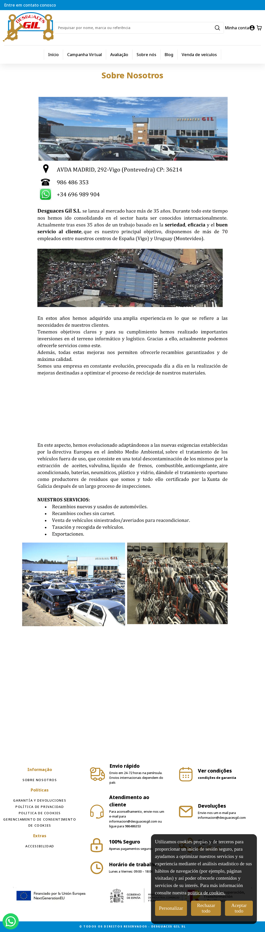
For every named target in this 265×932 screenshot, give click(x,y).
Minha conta (237, 28)
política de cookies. (206, 892)
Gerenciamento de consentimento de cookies (39, 822)
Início (53, 54)
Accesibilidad (39, 846)
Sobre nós (146, 54)
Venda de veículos (199, 54)
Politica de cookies (40, 813)
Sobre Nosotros (40, 780)
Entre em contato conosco (30, 5)
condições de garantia (217, 777)
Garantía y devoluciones (39, 800)
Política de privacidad (39, 806)
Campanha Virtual (84, 54)
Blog (169, 54)
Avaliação (119, 54)
